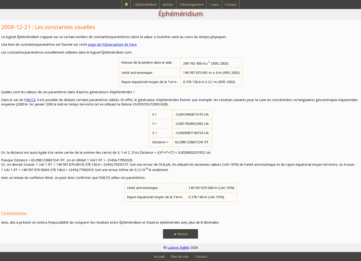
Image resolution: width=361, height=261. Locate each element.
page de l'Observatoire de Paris (112, 44)
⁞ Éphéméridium (145, 4)
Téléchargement (191, 4)
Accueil (159, 256)
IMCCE (30, 100)
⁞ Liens (214, 4)
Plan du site (180, 256)
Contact (230, 4)
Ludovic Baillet (178, 247)
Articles (168, 4)
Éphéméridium (180, 13)
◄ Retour (180, 234)
